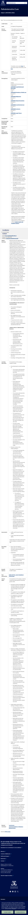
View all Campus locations (6, 875)
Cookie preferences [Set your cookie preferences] (20, 912)
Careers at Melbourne (5, 853)
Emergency (3, 899)
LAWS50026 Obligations (16, 96)
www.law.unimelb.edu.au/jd (12, 238)
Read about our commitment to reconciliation (11, 847)
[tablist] (16, 3)
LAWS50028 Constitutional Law (17, 104)
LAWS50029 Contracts (15, 109)
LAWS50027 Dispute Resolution (17, 100)
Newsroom (3, 858)
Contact (2, 861)
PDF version (7, 831)
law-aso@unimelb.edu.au (10, 235)
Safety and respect (5, 856)
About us (3, 851)
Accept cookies (7, 912)
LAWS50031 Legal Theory (16, 113)
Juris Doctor (11, 825)
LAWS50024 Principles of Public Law (18, 92)
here (22, 66)
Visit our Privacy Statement (10, 908)
